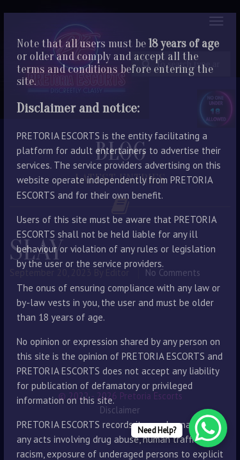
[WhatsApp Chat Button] (208, 428)
